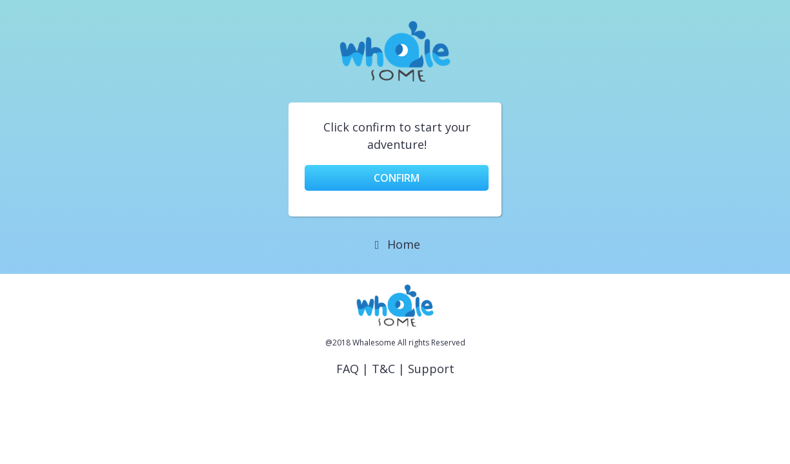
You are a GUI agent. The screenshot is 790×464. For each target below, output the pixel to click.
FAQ (347, 368)
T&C (383, 368)
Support (431, 368)
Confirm (397, 178)
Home (395, 244)
